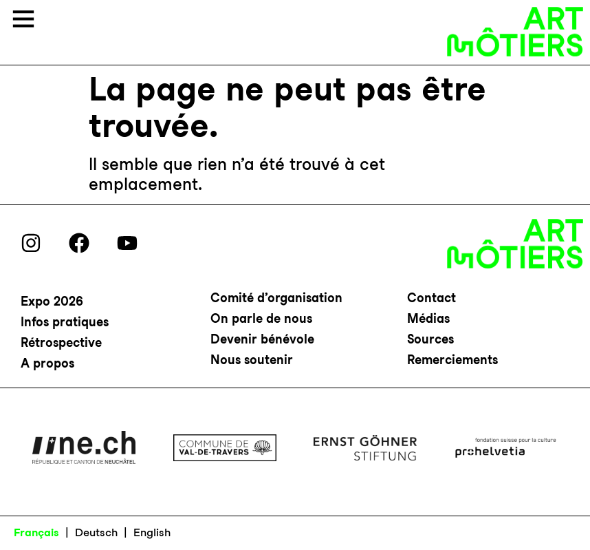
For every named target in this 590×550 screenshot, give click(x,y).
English (152, 532)
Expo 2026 (52, 301)
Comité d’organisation (276, 297)
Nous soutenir (251, 359)
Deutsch (96, 532)
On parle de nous (261, 318)
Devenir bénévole (262, 339)
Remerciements (452, 359)
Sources (430, 339)
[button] (23, 20)
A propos (47, 363)
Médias (428, 318)
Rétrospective (61, 342)
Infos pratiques (65, 322)
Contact (431, 297)
